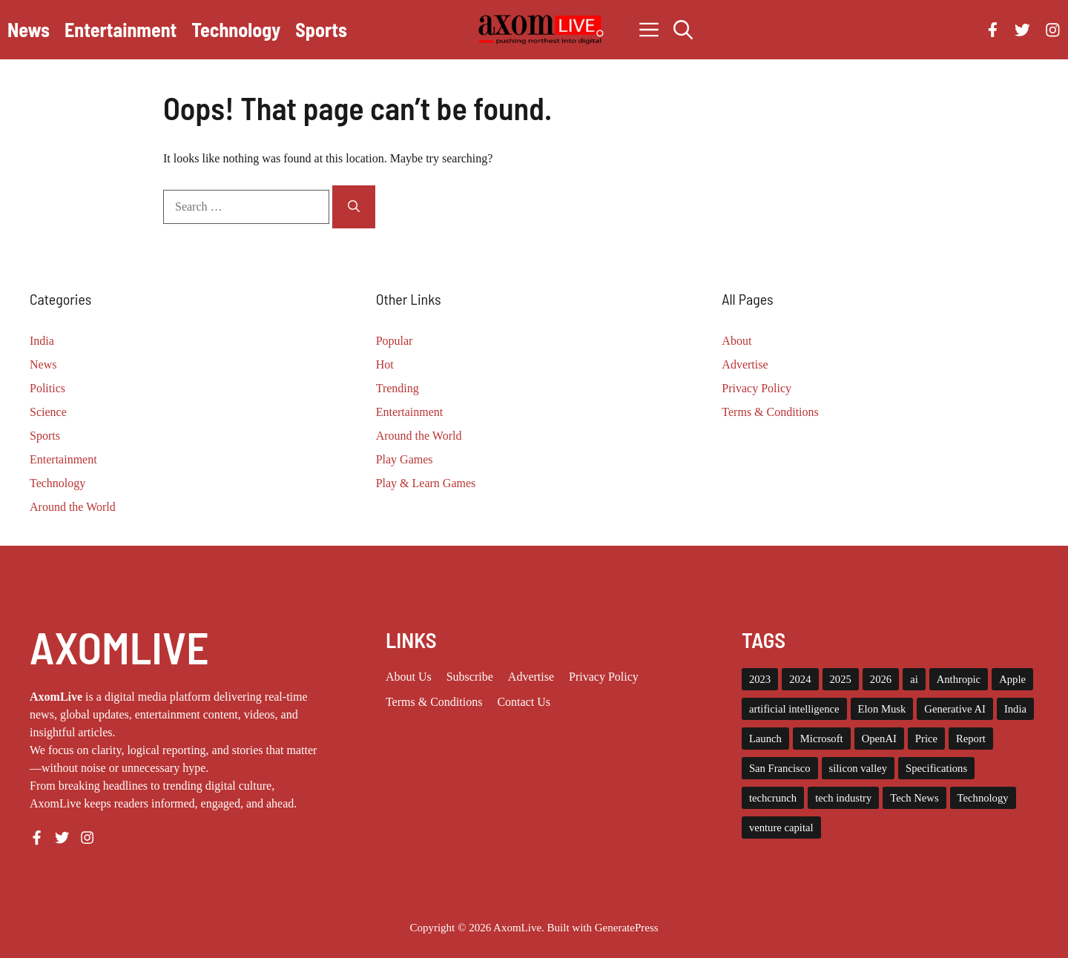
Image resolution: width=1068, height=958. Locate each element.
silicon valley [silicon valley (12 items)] (858, 768)
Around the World (73, 507)
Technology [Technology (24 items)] (983, 798)
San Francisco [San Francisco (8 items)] (780, 768)
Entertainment (121, 29)
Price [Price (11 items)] (926, 738)
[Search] (353, 206)
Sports (321, 29)
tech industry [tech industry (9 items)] (843, 798)
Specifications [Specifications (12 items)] (936, 768)
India (42, 340)
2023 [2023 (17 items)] (760, 679)
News (28, 29)
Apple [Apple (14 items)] (1012, 679)
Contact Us (523, 702)
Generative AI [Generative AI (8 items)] (955, 709)
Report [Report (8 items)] (971, 738)
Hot (385, 364)
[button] (683, 29)
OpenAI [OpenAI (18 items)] (879, 738)
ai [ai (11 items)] (914, 679)
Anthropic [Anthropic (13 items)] (958, 679)
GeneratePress (627, 928)
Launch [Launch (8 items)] (765, 738)
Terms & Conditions (770, 412)
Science (48, 412)
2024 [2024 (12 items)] (800, 679)
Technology (235, 29)
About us (409, 676)
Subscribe (469, 676)
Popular (394, 340)
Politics (47, 388)
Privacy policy (604, 676)
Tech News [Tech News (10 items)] (914, 798)
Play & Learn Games (426, 483)
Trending (397, 388)
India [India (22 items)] (1015, 709)
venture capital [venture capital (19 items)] (781, 827)
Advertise (745, 364)
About (736, 340)
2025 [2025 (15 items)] (840, 679)
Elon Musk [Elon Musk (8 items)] (882, 709)
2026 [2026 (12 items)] (880, 679)
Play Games (404, 459)
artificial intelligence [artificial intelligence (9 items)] (794, 709)
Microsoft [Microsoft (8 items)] (821, 738)
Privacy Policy (756, 388)
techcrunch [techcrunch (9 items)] (773, 798)
